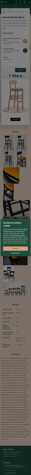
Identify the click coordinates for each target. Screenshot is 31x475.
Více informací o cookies (18, 235)
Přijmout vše (15, 248)
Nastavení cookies (15, 253)
